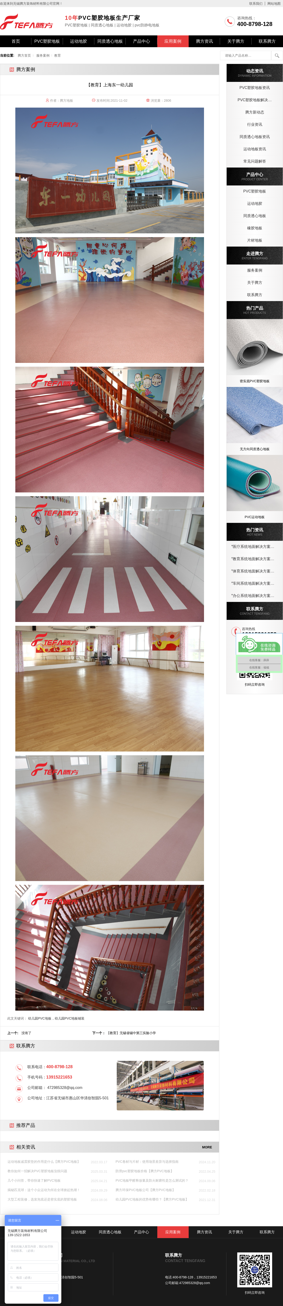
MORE (207, 1147)
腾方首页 (24, 55)
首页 (16, 41)
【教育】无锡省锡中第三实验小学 (131, 1033)
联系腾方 (267, 41)
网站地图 (274, 3)
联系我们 (255, 3)
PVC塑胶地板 (47, 41)
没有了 (26, 1033)
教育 (57, 55)
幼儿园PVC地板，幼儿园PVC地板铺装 (56, 1018)
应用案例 (172, 41)
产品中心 (141, 41)
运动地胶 (78, 41)
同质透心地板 (110, 41)
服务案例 (43, 55)
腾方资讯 (204, 41)
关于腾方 (235, 41)
